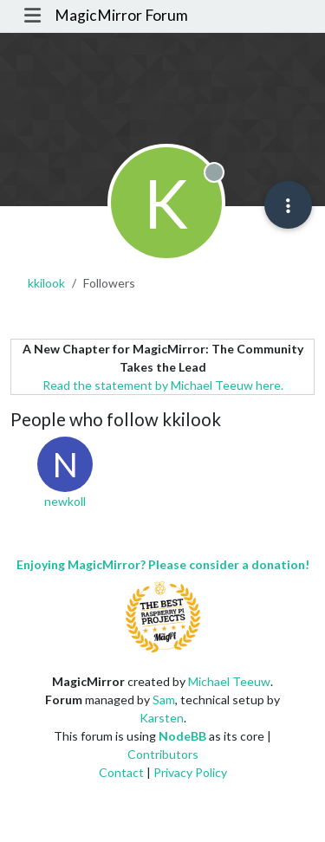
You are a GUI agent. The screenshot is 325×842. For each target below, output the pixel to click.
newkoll (65, 501)
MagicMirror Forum (121, 15)
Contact (121, 772)
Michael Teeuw (229, 681)
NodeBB (182, 736)
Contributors (162, 754)
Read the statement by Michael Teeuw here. (162, 385)
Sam (164, 699)
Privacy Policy (190, 772)
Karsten (162, 717)
